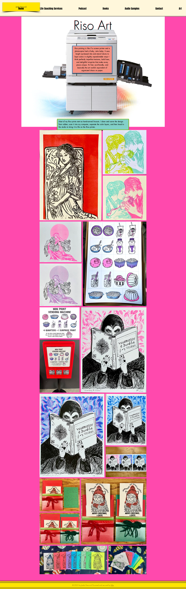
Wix (112, 585)
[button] (174, 8)
